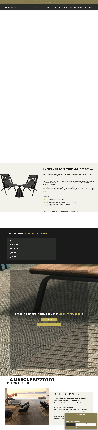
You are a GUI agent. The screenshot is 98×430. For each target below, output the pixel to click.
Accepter (70, 424)
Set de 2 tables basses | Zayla (19, 404)
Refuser (80, 424)
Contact (90, 7)
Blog (95, 7)
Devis (86, 7)
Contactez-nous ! (49, 218)
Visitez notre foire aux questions (49, 223)
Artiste (75, 7)
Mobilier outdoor (56, 7)
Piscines (37, 7)
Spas (43, 7)
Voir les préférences (91, 424)
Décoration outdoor (67, 7)
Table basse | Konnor (49, 404)
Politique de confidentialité (80, 427)
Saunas (48, 7)
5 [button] (93, 394)
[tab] (15, 138)
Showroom (80, 7)
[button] (95, 414)
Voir (19, 408)
